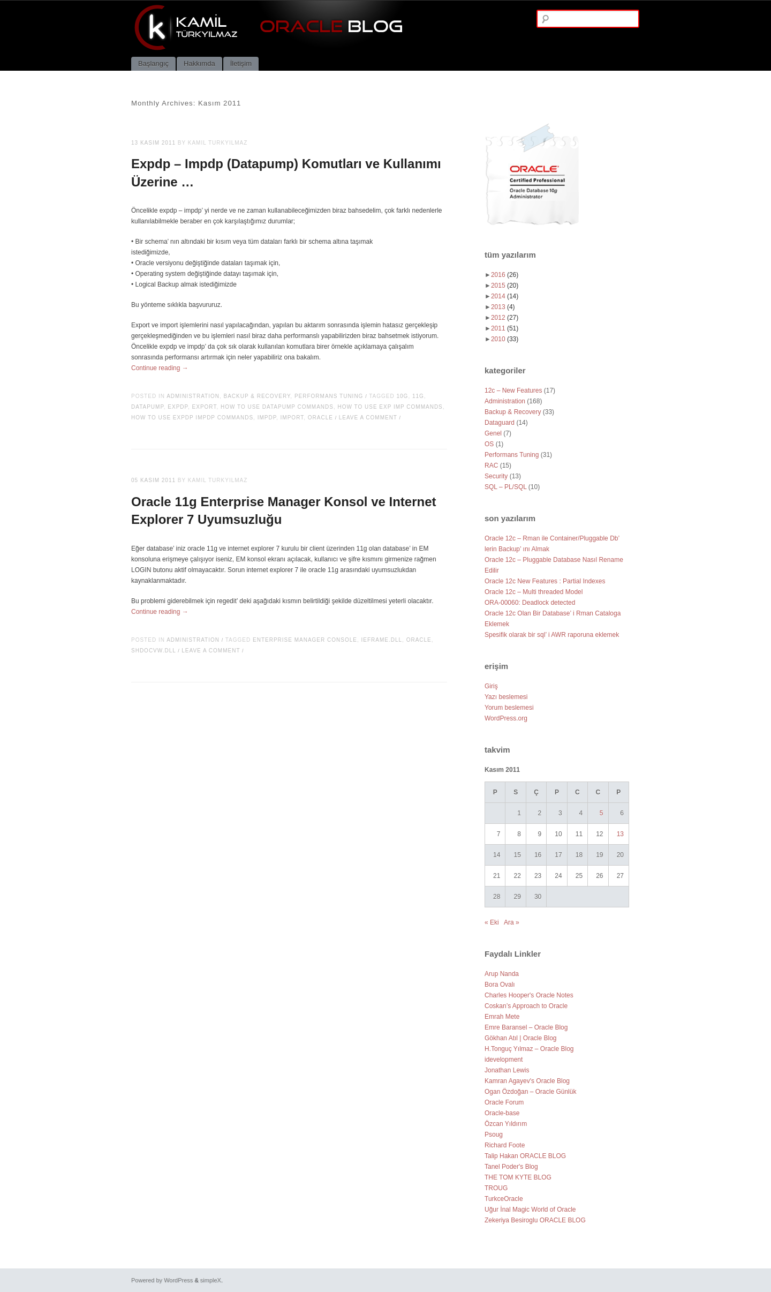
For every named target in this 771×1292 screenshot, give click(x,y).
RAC (491, 465)
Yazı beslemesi (506, 697)
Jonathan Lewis (507, 1070)
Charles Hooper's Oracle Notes (529, 995)
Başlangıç (153, 63)
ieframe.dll (382, 640)
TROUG (496, 1188)
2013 (503, 307)
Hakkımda (199, 63)
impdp (267, 417)
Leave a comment (368, 417)
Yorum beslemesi (509, 707)
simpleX (210, 1280)
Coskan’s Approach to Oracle (526, 1006)
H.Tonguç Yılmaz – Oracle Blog (529, 1049)
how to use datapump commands (277, 407)
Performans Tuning (329, 396)
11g (418, 396)
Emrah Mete (502, 1016)
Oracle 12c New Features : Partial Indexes (545, 581)
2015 (504, 285)
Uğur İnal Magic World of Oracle (530, 1209)
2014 (504, 296)
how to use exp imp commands (390, 407)
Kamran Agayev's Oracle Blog (527, 1081)
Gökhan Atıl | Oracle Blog (521, 1038)
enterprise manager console (305, 640)
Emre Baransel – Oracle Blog (526, 1027)
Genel (493, 433)
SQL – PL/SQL (506, 487)
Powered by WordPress (162, 1280)
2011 (504, 328)
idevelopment (504, 1059)
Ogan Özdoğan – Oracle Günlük (530, 1091)
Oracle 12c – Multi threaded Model (534, 592)
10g (402, 396)
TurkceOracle (504, 1199)
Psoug (494, 1134)
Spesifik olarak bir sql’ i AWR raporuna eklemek (552, 635)
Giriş (491, 686)
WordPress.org (506, 718)
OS (489, 444)
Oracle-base (502, 1113)
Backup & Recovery (257, 396)
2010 (504, 339)
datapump (147, 407)
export (204, 407)
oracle (320, 417)
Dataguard (500, 422)
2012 (504, 317)
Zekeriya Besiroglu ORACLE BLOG (535, 1220)
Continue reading (159, 368)
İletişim (241, 63)
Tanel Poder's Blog (511, 1166)
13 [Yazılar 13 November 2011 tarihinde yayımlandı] (620, 834)
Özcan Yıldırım (506, 1124)
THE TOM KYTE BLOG (518, 1177)
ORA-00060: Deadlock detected (530, 602)
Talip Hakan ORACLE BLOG (525, 1156)
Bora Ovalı (500, 984)
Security (496, 476)
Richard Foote (505, 1145)
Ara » (511, 922)
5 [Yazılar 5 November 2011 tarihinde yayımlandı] (601, 813)
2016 (504, 275)
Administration (193, 396)
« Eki (492, 922)
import (292, 417)
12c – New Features (513, 390)
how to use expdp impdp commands (192, 417)
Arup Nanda (502, 974)
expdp (178, 407)
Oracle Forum (504, 1102)
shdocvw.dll (153, 650)
